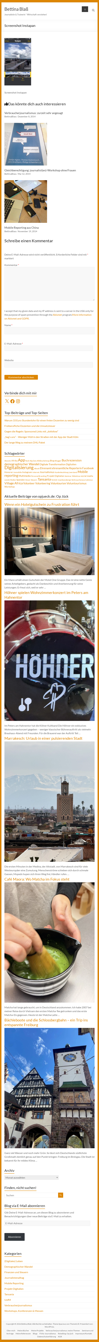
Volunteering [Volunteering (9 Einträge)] (42, 483)
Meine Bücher (23, 1330)
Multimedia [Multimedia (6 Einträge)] (25, 475)
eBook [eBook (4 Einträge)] (36, 468)
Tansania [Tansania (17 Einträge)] (44, 479)
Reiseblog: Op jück (65, 1333)
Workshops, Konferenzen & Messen (23, 1310)
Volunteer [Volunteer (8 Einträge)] (29, 483)
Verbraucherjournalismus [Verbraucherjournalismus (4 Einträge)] (82, 480)
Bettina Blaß (16, 9)
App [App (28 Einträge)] (21, 459)
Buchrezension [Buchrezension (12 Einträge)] (72, 460)
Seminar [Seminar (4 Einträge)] (68, 476)
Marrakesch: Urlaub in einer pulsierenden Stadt (43, 738)
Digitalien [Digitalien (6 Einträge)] (71, 464)
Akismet (57, 314)
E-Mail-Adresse (13, 343)
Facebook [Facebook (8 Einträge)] (88, 468)
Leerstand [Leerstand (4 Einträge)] (73, 472)
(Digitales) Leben (13, 1261)
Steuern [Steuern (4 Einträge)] (34, 480)
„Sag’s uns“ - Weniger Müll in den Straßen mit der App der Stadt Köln (41, 436)
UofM (7, 1299)
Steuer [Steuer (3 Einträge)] (27, 480)
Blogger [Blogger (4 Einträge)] (58, 461)
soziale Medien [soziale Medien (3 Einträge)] (10, 480)
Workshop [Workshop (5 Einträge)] (9, 486)
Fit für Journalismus (47, 1333)
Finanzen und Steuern (16, 1272)
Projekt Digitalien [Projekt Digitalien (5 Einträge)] (55, 476)
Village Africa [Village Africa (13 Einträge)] (13, 483)
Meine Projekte (37, 1330)
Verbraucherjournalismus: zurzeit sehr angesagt (33, 113)
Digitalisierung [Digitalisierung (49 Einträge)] (19, 467)
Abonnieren (14, 1236)
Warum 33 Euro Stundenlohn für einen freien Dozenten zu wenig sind (41, 420)
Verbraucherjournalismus (18, 1305)
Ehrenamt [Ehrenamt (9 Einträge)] (45, 468)
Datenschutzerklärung (46, 1336)
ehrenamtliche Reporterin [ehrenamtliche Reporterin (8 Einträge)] (67, 468)
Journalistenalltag (14, 1277)
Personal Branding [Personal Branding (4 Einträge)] (38, 476)
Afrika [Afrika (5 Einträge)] (14, 460)
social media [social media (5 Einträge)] (87, 476)
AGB (60, 1336)
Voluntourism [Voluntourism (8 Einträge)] (58, 483)
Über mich (11, 1330)
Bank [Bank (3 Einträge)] (28, 461)
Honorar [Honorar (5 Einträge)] (8, 472)
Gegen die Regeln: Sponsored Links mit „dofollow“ (31, 431)
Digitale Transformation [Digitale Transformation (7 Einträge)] (53, 464)
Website (9, 360)
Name (8, 325)
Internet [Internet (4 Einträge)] (36, 472)
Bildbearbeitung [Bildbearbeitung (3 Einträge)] (43, 461)
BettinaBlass (10, 116)
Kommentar (11, 264)
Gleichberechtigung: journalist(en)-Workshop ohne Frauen (40, 170)
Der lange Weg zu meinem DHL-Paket (24, 442)
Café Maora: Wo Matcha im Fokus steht (36, 879)
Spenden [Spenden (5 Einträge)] (20, 479)
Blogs (35, 1333)
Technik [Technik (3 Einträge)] (54, 480)
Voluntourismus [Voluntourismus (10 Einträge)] (77, 483)
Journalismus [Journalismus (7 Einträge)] (47, 471)
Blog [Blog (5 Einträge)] (52, 460)
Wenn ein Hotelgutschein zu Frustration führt (41, 504)
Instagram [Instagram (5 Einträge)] (27, 472)
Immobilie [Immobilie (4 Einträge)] (17, 472)
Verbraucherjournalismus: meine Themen (63, 1330)
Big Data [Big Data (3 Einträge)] (33, 461)
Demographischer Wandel (18, 1266)
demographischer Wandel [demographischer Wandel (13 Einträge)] (21, 464)
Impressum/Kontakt (83, 1333)
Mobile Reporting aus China (21, 227)
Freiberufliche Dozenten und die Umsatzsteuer (29, 425)
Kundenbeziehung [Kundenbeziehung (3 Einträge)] (62, 472)
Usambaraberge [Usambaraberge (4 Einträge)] (64, 480)
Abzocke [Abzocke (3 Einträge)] (7, 461)
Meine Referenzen (23, 1333)
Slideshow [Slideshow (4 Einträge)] (76, 476)
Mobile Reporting (14, 1283)
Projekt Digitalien (14, 1288)
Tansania (9, 1294)
